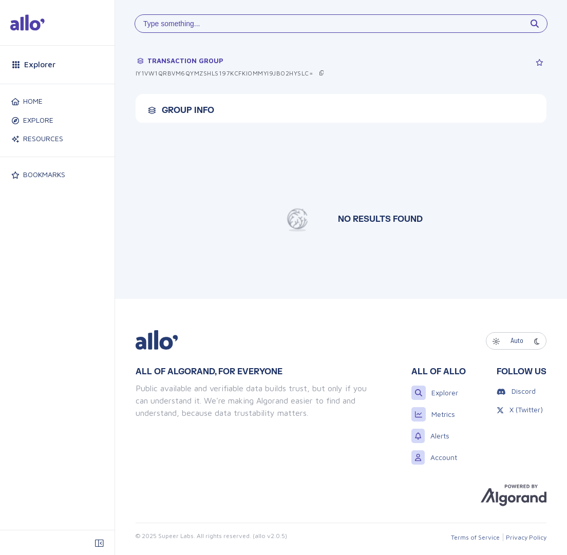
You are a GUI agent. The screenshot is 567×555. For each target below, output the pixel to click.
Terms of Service (477, 537)
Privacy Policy (526, 537)
